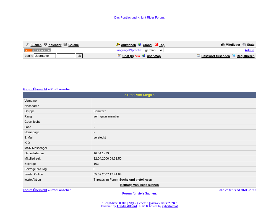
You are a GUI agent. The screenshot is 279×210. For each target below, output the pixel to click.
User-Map (151, 56)
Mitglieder (230, 44)
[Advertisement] (139, 71)
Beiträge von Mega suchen (139, 184)
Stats (249, 44)
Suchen (33, 45)
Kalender (52, 45)
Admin (249, 50)
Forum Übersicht (35, 89)
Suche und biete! (131, 179)
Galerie (71, 45)
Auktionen (126, 45)
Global (145, 45)
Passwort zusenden (213, 56)
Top (160, 45)
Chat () (126, 56)
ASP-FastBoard (127, 206)
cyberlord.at (170, 206)
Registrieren (243, 56)
